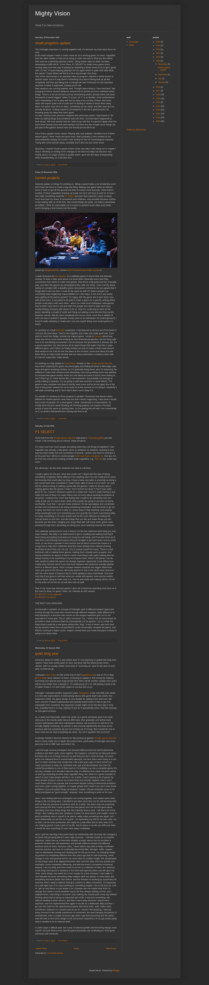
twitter (131, 45)
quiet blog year (47, 654)
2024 (158, 45)
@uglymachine (52, 270)
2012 (158, 110)
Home (76, 948)
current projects (47, 178)
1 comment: (62, 418)
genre (97, 456)
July (160, 78)
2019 (158, 61)
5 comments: (63, 941)
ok (102, 456)
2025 (158, 42)
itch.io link (40, 678)
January (98, 336)
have (87, 456)
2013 (158, 106)
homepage (133, 42)
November (163, 74)
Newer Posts (41, 948)
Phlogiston (84, 693)
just (83, 456)
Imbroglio (60, 330)
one (92, 456)
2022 (158, 53)
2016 (158, 94)
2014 (158, 102)
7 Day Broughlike (96, 438)
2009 (158, 121)
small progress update (52, 43)
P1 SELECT (45, 432)
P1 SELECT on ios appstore (48, 594)
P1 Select (69, 196)
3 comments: (63, 165)
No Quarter (60, 276)
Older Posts (111, 948)
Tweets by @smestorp (136, 130)
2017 (158, 91)
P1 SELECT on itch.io (45, 597)
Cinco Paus (69, 363)
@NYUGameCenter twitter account (84, 270)
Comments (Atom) (55, 953)
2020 (158, 57)
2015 (158, 98)
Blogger (116, 970)
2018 (158, 87)
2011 (158, 113)
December (163, 64)
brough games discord (101, 363)
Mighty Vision (52, 13)
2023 (158, 49)
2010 (158, 117)
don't (78, 456)
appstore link (88, 675)
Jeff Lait (98, 459)
